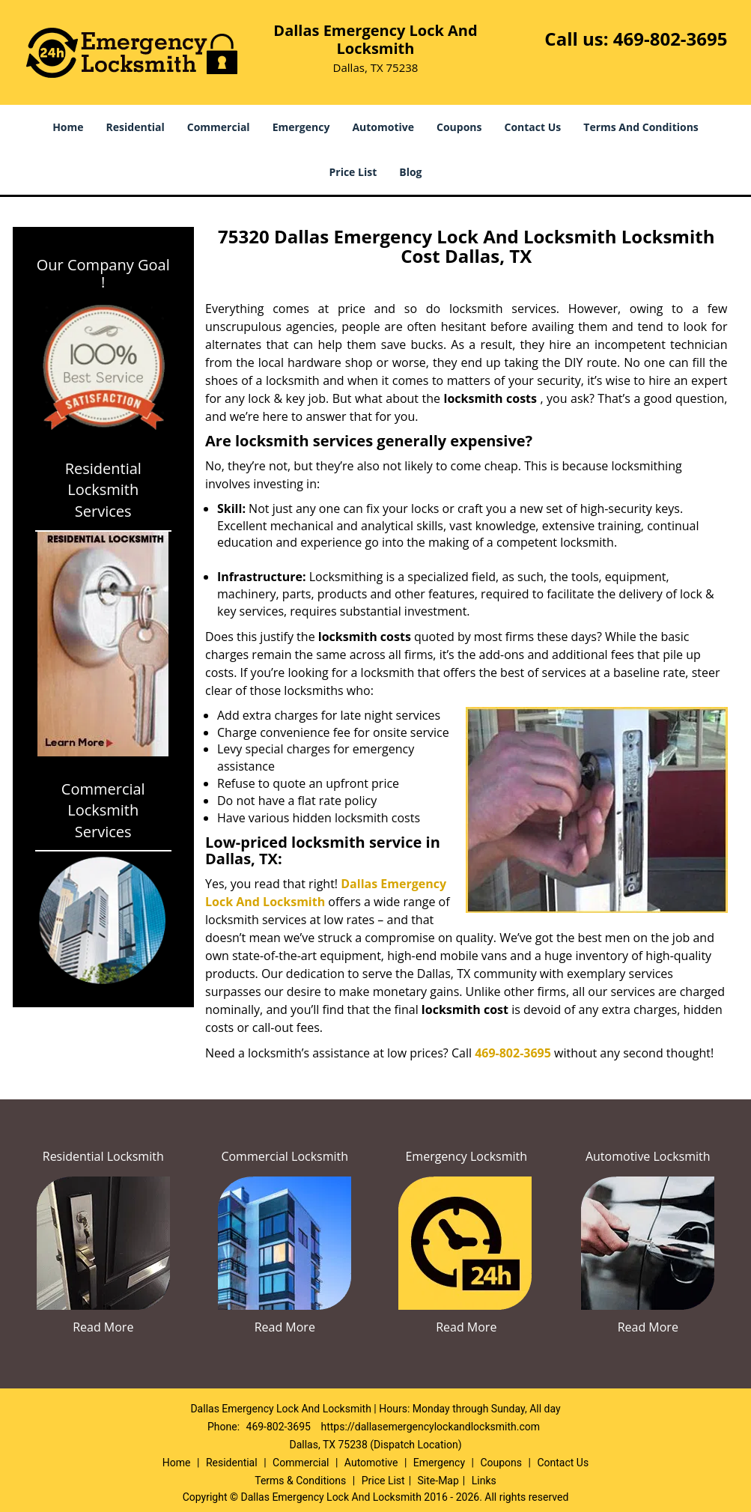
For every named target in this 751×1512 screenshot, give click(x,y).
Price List (353, 172)
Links (484, 1481)
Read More (103, 1327)
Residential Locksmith (103, 1156)
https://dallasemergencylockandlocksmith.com (430, 1427)
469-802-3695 (670, 38)
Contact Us (533, 127)
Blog (410, 172)
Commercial (218, 127)
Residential (135, 127)
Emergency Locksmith (466, 1156)
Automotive (383, 127)
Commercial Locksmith (284, 1156)
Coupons (459, 127)
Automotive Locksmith (648, 1156)
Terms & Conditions (300, 1481)
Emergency (301, 127)
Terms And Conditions (641, 127)
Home (67, 127)
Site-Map (438, 1481)
